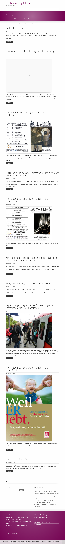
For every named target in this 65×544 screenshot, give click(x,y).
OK (38, 542)
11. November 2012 (10, 373)
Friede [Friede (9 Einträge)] (36, 491)
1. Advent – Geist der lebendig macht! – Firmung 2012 (30, 52)
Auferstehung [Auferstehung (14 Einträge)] (42, 489)
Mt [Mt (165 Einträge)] (36, 499)
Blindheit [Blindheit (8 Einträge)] (53, 489)
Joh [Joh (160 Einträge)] (50, 495)
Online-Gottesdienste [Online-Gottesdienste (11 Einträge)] (47, 499)
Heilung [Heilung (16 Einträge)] (48, 493)
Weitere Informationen (32, 542)
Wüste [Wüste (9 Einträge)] (38, 506)
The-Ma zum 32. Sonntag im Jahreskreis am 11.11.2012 (28, 369)
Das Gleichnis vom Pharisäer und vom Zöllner (43, 519)
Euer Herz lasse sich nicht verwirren (41, 517)
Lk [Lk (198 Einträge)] (45, 497)
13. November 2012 (10, 311)
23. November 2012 (10, 178)
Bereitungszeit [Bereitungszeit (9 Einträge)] (48, 489)
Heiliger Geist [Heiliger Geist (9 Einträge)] (42, 493)
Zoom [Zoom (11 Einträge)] (42, 506)
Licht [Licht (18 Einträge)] (39, 497)
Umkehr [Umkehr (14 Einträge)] (52, 504)
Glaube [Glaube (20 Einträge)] (46, 491)
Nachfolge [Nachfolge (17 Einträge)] (39, 499)
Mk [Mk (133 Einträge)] (55, 497)
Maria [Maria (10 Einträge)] (48, 497)
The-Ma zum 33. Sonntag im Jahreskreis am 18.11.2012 (28, 200)
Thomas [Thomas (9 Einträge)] (47, 504)
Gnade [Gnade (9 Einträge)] (54, 491)
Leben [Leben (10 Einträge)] (36, 497)
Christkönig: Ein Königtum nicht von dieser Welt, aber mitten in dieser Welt (32, 174)
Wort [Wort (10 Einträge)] (35, 506)
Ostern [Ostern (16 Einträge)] (53, 499)
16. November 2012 (10, 204)
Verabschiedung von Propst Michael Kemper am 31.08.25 (17, 525)
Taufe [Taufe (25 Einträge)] (37, 504)
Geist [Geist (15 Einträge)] (42, 491)
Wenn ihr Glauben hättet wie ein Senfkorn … (42, 527)
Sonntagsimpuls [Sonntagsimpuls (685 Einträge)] (42, 502)
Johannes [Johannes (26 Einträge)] (55, 495)
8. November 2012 (10, 462)
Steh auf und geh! (37, 524)
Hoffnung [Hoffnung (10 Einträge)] (52, 493)
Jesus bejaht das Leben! (18, 459)
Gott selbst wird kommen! (18, 28)
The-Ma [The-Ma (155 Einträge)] (43, 504)
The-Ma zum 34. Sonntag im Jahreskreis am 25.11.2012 (28, 113)
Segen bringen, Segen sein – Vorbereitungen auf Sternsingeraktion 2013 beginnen (30, 306)
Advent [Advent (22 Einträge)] (36, 489)
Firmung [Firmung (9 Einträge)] (56, 489)
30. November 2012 (10, 31)
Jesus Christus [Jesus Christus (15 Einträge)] (45, 495)
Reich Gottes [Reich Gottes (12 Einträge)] (51, 500)
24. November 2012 (10, 118)
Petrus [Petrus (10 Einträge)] (42, 500)
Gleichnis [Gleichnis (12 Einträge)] (50, 491)
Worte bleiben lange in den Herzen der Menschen (31, 283)
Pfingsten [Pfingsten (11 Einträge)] (46, 500)
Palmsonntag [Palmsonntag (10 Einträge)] (37, 500)
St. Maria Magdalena (18, 3)
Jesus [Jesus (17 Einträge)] (39, 495)
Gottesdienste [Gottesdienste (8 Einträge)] (37, 493)
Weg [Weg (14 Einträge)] (55, 504)
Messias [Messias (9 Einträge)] (51, 497)
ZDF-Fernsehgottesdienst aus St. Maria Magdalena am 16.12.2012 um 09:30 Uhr (31, 259)
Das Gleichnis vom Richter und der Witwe (42, 522)
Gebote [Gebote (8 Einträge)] (39, 491)
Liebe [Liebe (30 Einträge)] (42, 497)
